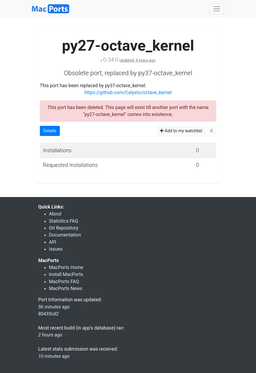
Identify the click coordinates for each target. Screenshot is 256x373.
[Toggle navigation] (216, 8)
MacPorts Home (66, 267)
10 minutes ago (54, 356)
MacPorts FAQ (64, 281)
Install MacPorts (66, 274)
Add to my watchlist (181, 130)
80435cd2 (48, 313)
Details (49, 130)
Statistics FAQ (63, 221)
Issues (56, 249)
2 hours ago (50, 335)
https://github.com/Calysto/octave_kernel (128, 92)
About (55, 213)
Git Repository (63, 228)
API (52, 242)
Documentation (65, 235)
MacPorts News (65, 288)
